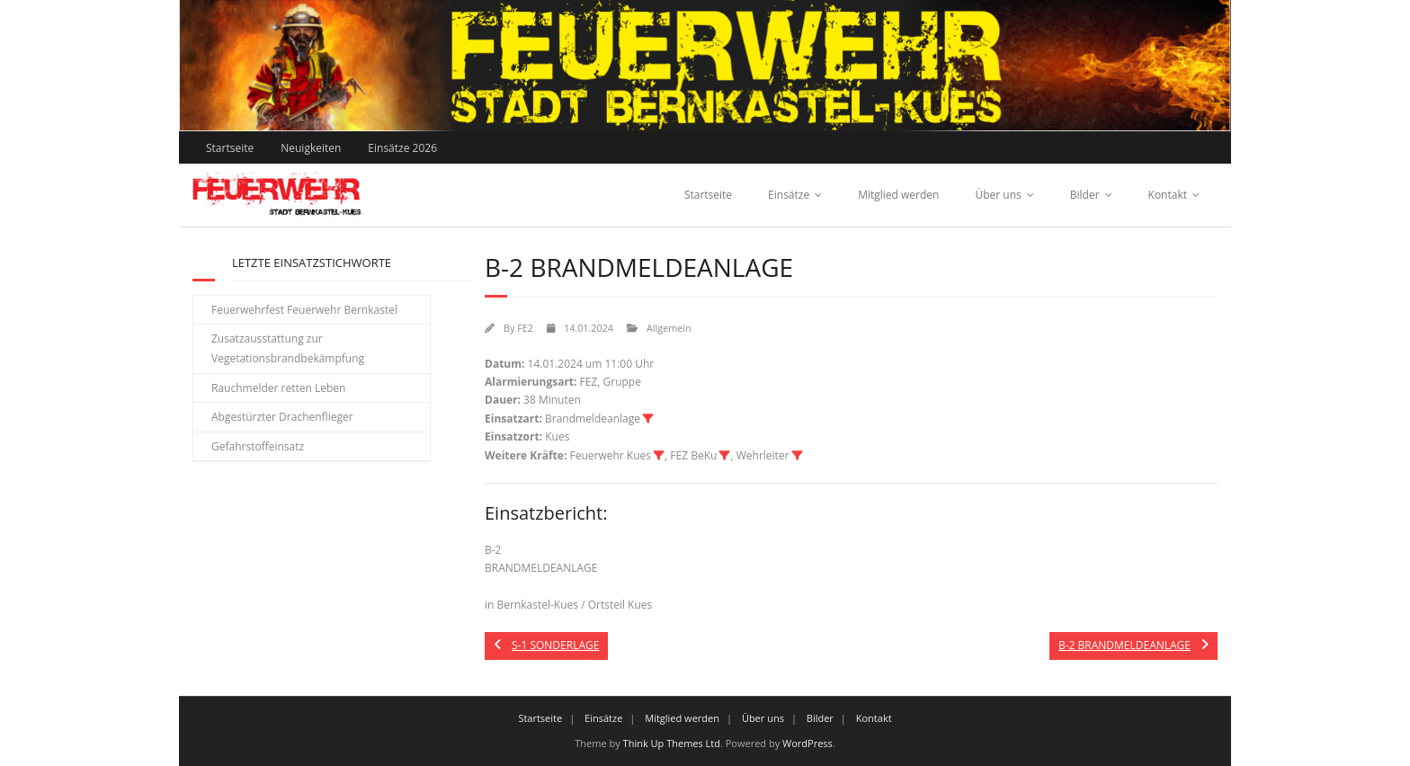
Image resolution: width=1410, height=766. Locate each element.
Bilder (1085, 194)
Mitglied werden (898, 194)
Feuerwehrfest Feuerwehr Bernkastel (304, 309)
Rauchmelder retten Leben (278, 388)
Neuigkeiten (311, 148)
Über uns (998, 194)
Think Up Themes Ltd (671, 743)
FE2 (525, 327)
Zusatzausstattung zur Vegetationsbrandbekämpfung (287, 348)
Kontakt (1167, 194)
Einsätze (788, 194)
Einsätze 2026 (402, 148)
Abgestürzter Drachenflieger (282, 416)
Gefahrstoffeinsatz (257, 446)
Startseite (230, 148)
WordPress (807, 743)
